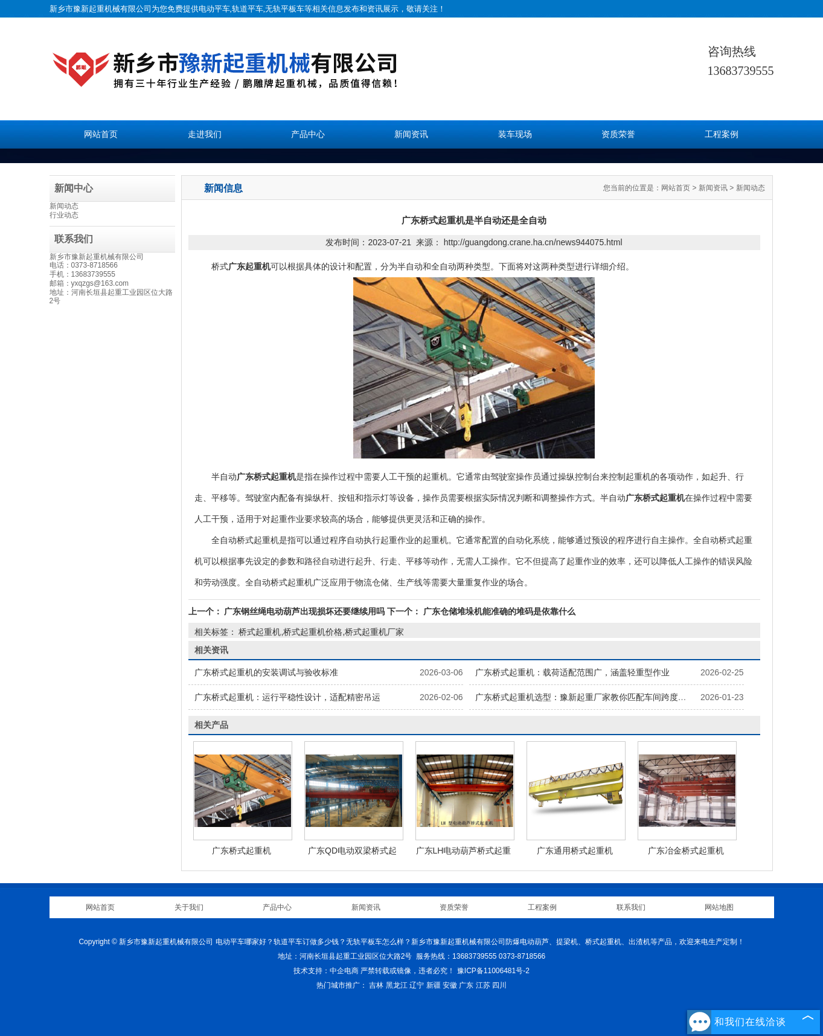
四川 (499, 985)
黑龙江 (397, 985)
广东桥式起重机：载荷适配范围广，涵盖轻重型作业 (572, 672)
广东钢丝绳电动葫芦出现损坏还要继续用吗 (305, 611)
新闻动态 (64, 206)
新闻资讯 (411, 134)
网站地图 (719, 907)
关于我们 (189, 907)
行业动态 (64, 215)
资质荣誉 (618, 134)
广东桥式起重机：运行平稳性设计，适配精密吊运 (287, 697)
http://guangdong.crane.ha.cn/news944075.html (533, 242)
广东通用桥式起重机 (575, 850)
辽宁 (416, 985)
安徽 (450, 985)
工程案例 (721, 134)
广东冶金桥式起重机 (686, 850)
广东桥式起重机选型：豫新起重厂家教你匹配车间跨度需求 (585, 697)
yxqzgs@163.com (100, 283)
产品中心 (308, 134)
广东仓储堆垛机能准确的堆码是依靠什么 (498, 611)
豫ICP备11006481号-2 (493, 971)
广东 (466, 985)
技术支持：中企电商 (326, 971)
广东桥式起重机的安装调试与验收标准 (266, 672)
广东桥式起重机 (241, 850)
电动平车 (214, 8)
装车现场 (515, 134)
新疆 (433, 985)
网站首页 (101, 134)
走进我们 (205, 134)
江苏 (483, 985)
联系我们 (630, 907)
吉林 (376, 985)
